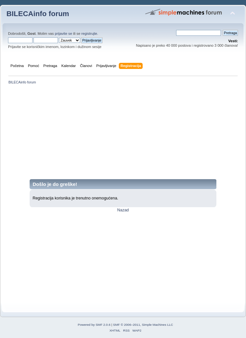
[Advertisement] (123, 134)
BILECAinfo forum (37, 14)
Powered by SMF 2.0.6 (94, 324)
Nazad (123, 210)
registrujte (89, 33)
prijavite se (63, 33)
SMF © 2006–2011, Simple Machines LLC (143, 324)
